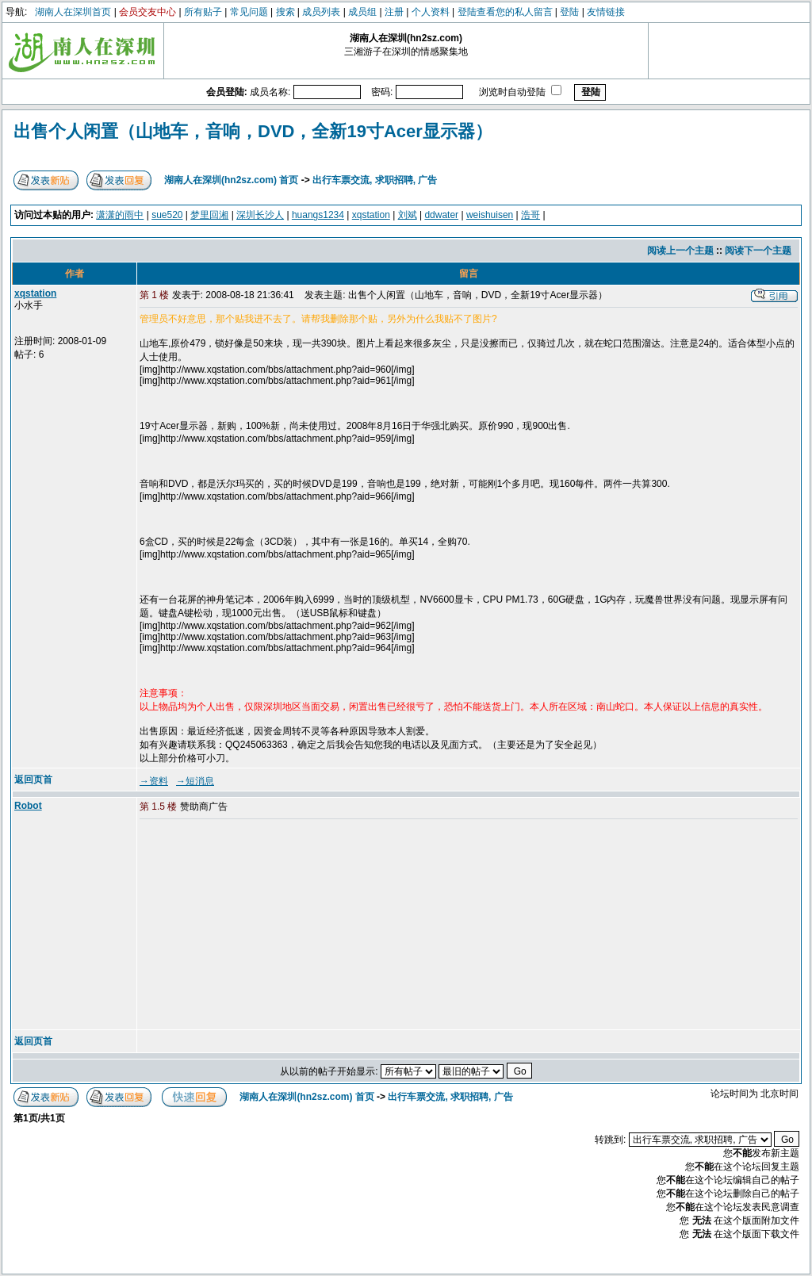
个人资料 (431, 11)
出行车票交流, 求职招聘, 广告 (374, 180)
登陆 (569, 11)
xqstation (371, 214)
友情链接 (606, 11)
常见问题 (249, 11)
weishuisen (489, 214)
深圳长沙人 (260, 214)
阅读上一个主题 (680, 250)
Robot (28, 805)
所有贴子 (203, 11)
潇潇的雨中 (120, 214)
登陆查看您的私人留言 (505, 11)
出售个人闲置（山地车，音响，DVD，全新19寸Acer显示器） (252, 131)
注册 (394, 11)
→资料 (154, 781)
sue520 (166, 214)
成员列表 (321, 11)
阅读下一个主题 (758, 250)
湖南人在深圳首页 (73, 11)
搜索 (285, 11)
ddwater (441, 214)
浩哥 (530, 214)
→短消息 (195, 781)
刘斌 (407, 214)
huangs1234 (318, 214)
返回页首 (33, 779)
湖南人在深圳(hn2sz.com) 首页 (231, 180)
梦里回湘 (209, 214)
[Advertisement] (261, 925)
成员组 (362, 11)
